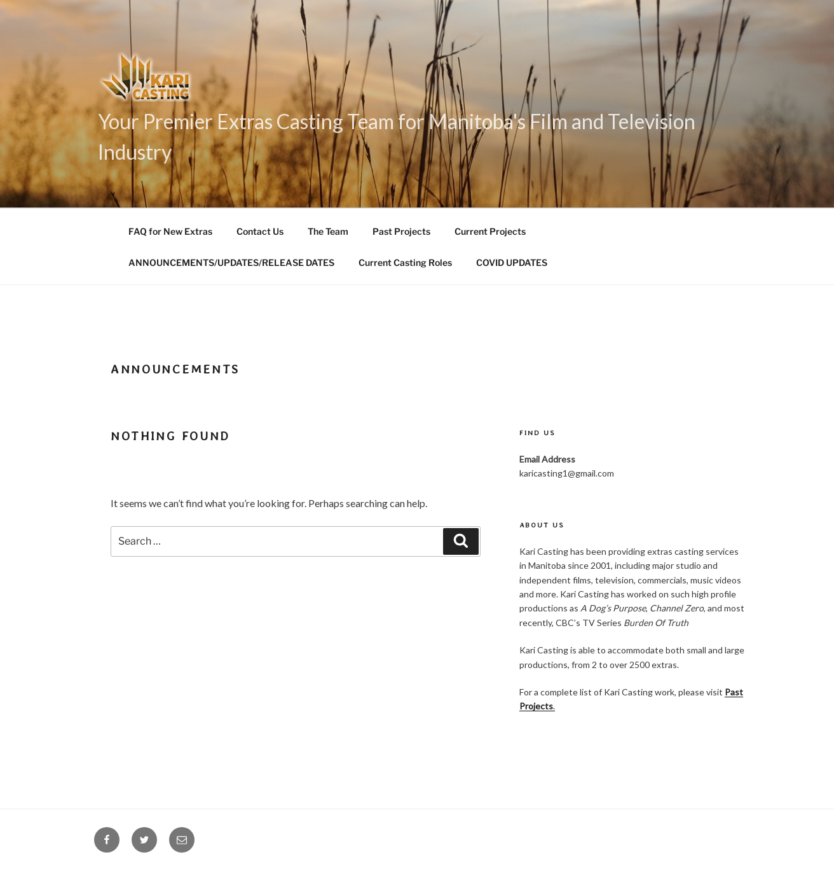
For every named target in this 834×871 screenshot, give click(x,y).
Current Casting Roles (405, 262)
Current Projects (490, 231)
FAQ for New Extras (170, 231)
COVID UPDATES (511, 262)
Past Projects (401, 231)
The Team (328, 231)
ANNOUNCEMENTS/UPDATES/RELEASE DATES (231, 262)
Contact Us (260, 231)
